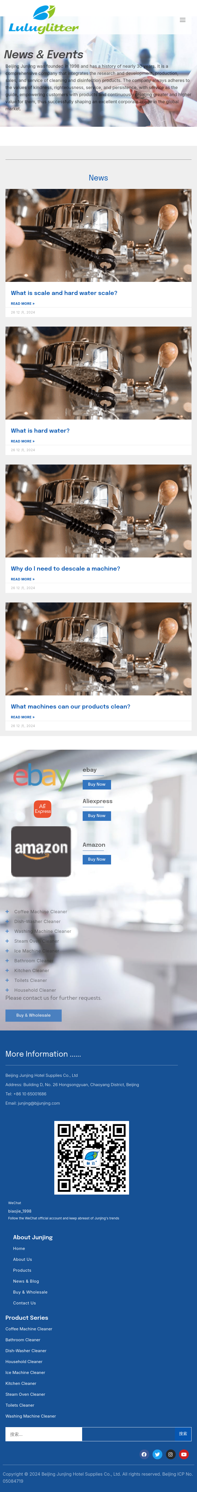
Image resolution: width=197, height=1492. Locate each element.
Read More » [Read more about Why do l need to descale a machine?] (23, 579)
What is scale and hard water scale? (64, 293)
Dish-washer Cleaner (25, 1350)
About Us (22, 1259)
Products (22, 1270)
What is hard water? (40, 431)
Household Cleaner (24, 1361)
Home (19, 1248)
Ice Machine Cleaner (25, 1372)
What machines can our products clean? (70, 707)
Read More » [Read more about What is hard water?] (23, 441)
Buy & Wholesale (30, 1292)
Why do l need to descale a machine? (65, 569)
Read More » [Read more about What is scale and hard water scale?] (23, 304)
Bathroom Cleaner (22, 1339)
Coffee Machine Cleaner (28, 1328)
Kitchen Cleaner (20, 1383)
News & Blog (26, 1281)
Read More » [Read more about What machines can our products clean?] (23, 717)
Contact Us (24, 1303)
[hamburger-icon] (183, 20)
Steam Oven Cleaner (25, 1394)
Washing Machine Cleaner (30, 1416)
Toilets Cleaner (19, 1405)
